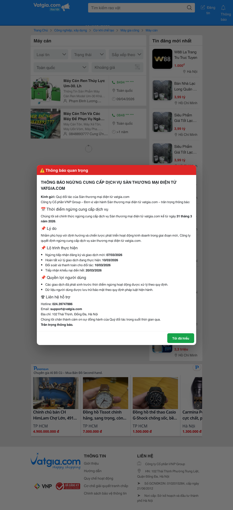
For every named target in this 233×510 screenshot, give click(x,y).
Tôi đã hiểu (180, 338)
